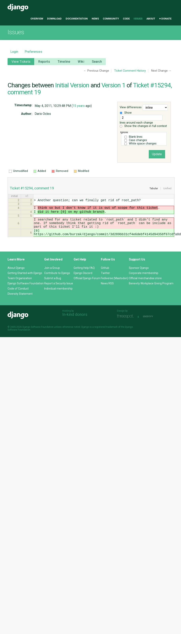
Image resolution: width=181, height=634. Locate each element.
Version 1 (113, 85)
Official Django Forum (87, 285)
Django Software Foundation (26, 290)
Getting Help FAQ (84, 275)
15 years (79, 106)
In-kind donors (74, 321)
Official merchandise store (145, 285)
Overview (36, 18)
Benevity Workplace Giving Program (151, 290)
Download (54, 18)
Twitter (105, 280)
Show (126, 112)
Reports (44, 61)
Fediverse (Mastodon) (114, 285)
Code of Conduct (18, 295)
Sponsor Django (139, 275)
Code (126, 18)
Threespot (126, 323)
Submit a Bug (52, 285)
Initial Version (72, 85)
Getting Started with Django (25, 280)
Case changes (138, 140)
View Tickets (21, 61)
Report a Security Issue (58, 290)
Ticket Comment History (130, 70)
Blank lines (135, 137)
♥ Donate (165, 18)
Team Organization (20, 285)
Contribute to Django (57, 280)
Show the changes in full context (143, 126)
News (95, 18)
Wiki (81, 61)
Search (97, 61)
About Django (16, 275)
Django (18, 7)
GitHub (105, 275)
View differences (131, 107)
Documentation (77, 18)
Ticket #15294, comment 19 (32, 188)
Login (14, 52)
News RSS (107, 290)
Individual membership (58, 295)
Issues (138, 18)
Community (111, 18)
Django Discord (83, 280)
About (150, 18)
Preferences (33, 52)
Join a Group (52, 275)
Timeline (64, 61)
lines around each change (141, 119)
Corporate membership (143, 280)
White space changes (143, 143)
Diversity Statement (20, 300)
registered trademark (106, 334)
